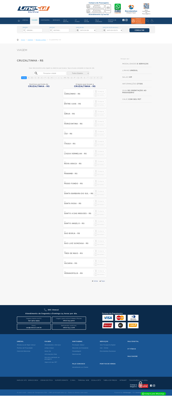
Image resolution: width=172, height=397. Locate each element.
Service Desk (33, 380)
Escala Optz (96, 380)
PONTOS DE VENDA (112, 20)
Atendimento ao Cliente (80, 367)
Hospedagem (76, 351)
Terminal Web (83, 380)
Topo (103, 281)
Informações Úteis (51, 354)
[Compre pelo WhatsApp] (153, 393)
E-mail (73, 380)
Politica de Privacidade (25, 348)
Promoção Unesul (78, 345)
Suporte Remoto (61, 380)
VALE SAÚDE (86, 20)
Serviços (104, 341)
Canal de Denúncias (23, 351)
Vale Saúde (132, 356)
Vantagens (77, 341)
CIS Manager (127, 392)
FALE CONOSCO (98, 20)
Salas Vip (48, 351)
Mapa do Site (22, 380)
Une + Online (104, 348)
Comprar (99, 91)
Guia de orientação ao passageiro (52, 358)
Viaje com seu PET (51, 362)
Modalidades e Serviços (53, 345)
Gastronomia (76, 354)
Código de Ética (46, 380)
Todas (24, 78)
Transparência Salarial (138, 380)
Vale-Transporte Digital (108, 345)
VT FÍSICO (77, 20)
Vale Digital (133, 341)
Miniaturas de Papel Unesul (26, 345)
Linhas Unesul (49, 348)
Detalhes (100, 95)
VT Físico (131, 349)
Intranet (123, 380)
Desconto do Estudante (80, 348)
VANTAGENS (45, 20)
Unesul (20, 341)
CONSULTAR (139, 30)
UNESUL (25, 20)
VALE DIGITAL (66, 20)
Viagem (48, 341)
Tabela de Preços (110, 380)
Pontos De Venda (108, 364)
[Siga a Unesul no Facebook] (124, 20)
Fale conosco (78, 364)
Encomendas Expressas (108, 351)
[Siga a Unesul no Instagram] (126, 20)
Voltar (96, 281)
